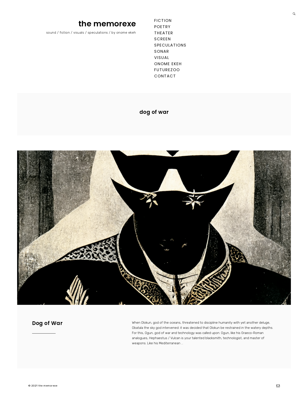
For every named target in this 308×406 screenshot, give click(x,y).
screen (162, 39)
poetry (162, 26)
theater (163, 33)
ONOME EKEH (168, 63)
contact (165, 76)
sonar (161, 51)
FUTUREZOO (167, 69)
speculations (170, 45)
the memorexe (107, 23)
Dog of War (47, 323)
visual (161, 57)
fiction (163, 20)
